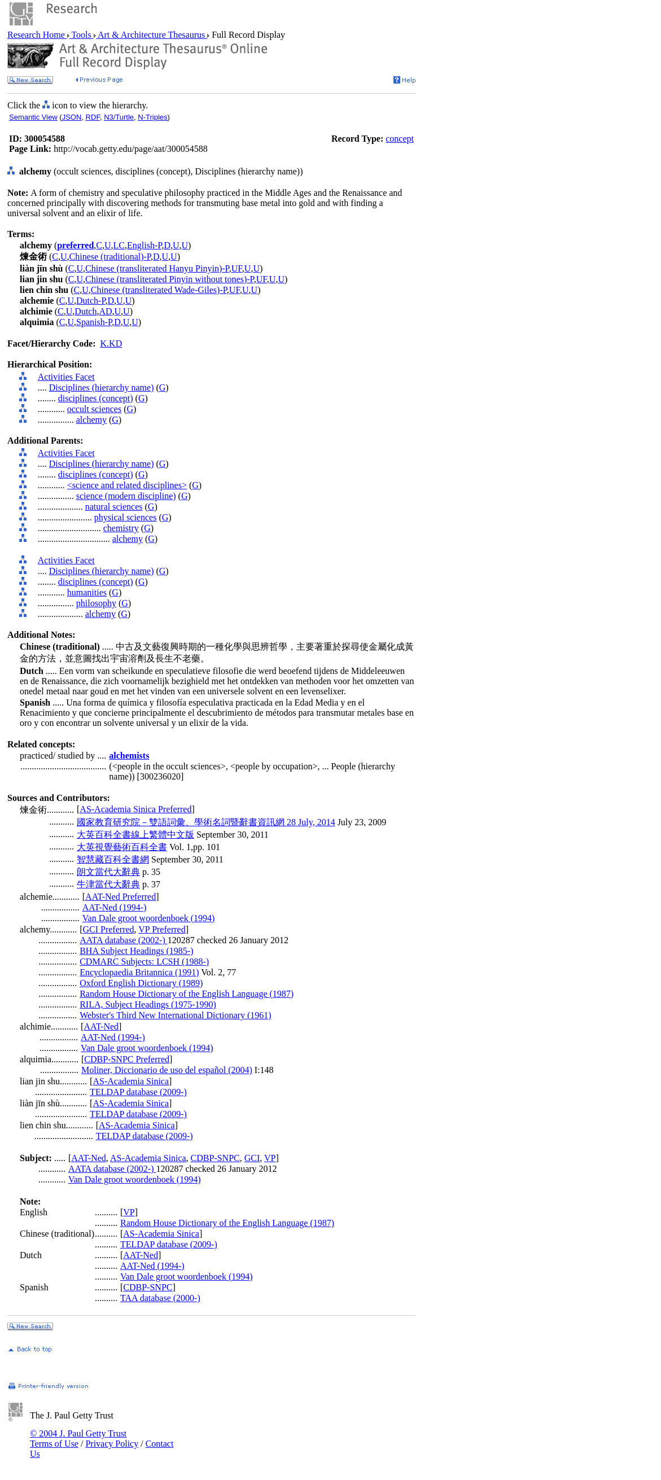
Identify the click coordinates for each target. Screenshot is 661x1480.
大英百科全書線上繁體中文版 (135, 834)
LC (119, 245)
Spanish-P (94, 322)
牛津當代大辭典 (108, 884)
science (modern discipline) (126, 496)
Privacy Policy (111, 1443)
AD (105, 311)
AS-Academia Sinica (131, 1081)
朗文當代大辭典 (108, 872)
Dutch (86, 311)
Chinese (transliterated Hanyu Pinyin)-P (157, 268)
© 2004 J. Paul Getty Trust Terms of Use (78, 1438)
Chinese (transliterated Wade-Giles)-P (159, 290)
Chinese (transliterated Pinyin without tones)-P (169, 279)
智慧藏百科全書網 (113, 859)
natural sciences (114, 506)
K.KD (111, 343)
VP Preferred (161, 929)
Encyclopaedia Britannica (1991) (139, 972)
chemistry (121, 528)
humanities (87, 592)
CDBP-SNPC (215, 1158)
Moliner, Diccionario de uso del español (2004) (166, 1070)
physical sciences (125, 517)
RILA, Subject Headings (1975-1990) (148, 1004)
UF (236, 268)
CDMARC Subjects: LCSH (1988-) (144, 961)
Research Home (37, 35)
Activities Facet (66, 377)
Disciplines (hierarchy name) (101, 387)
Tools (81, 35)
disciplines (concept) (95, 398)
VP (269, 1158)
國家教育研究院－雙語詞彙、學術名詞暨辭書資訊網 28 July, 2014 (206, 822)
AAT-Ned (101, 1026)
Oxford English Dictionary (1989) (141, 983)
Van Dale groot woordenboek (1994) (148, 918)
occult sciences (94, 409)
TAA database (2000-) (160, 1298)
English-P (144, 245)
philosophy (96, 603)
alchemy (91, 419)
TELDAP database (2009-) (138, 1092)
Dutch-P (91, 300)
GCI (252, 1158)
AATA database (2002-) (124, 940)
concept (400, 138)
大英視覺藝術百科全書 (122, 847)
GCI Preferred (108, 929)
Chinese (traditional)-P (110, 256)
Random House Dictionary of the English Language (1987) (187, 994)
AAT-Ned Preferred (120, 896)
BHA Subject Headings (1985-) (136, 951)
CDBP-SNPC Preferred (126, 1059)
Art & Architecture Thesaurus (151, 35)
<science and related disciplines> (127, 485)
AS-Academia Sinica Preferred (135, 809)
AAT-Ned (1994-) (114, 907)
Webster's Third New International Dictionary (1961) (175, 1015)
